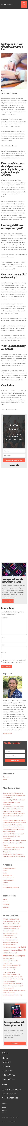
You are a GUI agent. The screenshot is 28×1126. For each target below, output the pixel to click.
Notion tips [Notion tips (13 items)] (18, 977)
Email (3, 645)
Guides (5, 873)
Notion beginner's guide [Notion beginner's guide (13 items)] (10, 961)
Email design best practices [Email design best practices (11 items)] (10, 940)
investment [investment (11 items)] (6, 950)
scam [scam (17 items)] (6, 992)
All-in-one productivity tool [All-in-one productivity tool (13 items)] (11, 922)
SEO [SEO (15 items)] (12, 993)
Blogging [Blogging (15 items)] (7, 926)
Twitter (5, 899)
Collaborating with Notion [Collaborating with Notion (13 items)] (11, 929)
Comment (4, 618)
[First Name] (14, 451)
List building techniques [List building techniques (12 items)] (10, 953)
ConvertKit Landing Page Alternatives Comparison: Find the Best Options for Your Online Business (13, 829)
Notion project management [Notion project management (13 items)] (11, 974)
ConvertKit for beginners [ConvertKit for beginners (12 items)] (10, 933)
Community (6, 904)
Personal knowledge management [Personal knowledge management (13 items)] (13, 986)
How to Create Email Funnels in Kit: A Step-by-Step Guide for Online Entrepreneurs (13, 850)
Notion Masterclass (8, 880)
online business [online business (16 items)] (9, 983)
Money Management (8, 878)
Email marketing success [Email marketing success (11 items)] (9, 947)
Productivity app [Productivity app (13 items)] (8, 988)
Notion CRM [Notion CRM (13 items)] (7, 963)
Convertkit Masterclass (9, 868)
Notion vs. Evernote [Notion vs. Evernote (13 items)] (9, 981)
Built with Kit (14, 465)
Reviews (5, 885)
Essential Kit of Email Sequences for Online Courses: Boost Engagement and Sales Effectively (14, 795)
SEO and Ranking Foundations (11, 887)
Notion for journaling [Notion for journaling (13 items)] (9, 968)
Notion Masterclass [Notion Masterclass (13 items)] (9, 970)
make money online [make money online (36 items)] (14, 956)
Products (5, 882)
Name (3, 637)
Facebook (5, 902)
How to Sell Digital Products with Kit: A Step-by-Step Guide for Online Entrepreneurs (14, 802)
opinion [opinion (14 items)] (19, 983)
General (5, 870)
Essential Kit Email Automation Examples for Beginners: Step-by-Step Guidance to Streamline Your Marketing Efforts (14, 822)
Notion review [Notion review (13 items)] (8, 977)
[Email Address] (14, 455)
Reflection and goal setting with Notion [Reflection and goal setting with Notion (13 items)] (14, 990)
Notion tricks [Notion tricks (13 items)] (7, 979)
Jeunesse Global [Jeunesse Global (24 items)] (18, 950)
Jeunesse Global (7, 875)
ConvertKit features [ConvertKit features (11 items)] (8, 931)
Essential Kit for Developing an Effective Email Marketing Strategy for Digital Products (14, 843)
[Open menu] (17, 4)
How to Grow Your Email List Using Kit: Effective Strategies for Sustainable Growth (14, 816)
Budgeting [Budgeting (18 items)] (16, 926)
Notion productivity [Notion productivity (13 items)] (9, 972)
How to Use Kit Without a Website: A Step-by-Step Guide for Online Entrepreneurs (13, 836)
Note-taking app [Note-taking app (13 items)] (8, 959)
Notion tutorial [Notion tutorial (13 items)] (18, 979)
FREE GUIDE (24, 4)
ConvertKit (6, 777)
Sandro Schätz (12, 1122)
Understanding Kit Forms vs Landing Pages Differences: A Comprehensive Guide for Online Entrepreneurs (13, 809)
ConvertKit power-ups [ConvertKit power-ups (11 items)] (9, 935)
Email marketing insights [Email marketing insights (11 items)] (9, 944)
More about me (7, 733)
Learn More (15, 1043)
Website (3, 652)
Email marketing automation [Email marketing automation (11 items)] (10, 942)
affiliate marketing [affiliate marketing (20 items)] (11, 919)
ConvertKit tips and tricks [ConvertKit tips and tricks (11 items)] (10, 938)
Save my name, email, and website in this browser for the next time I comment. (14, 661)
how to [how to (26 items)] (21, 947)
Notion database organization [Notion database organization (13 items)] (12, 965)
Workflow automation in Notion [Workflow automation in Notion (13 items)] (12, 995)
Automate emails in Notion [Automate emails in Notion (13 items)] (11, 924)
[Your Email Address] (15, 756)
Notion (5, 779)
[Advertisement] (14, 26)
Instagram (6, 907)
